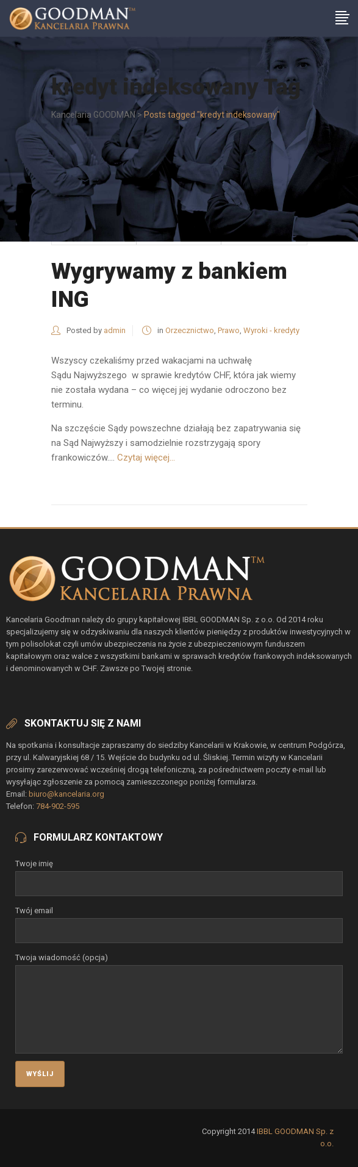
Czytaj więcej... (146, 457)
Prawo (229, 330)
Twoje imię (179, 873)
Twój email (179, 920)
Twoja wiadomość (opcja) (179, 965)
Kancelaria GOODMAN (93, 114)
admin (115, 330)
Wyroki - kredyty (271, 330)
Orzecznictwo (189, 330)
